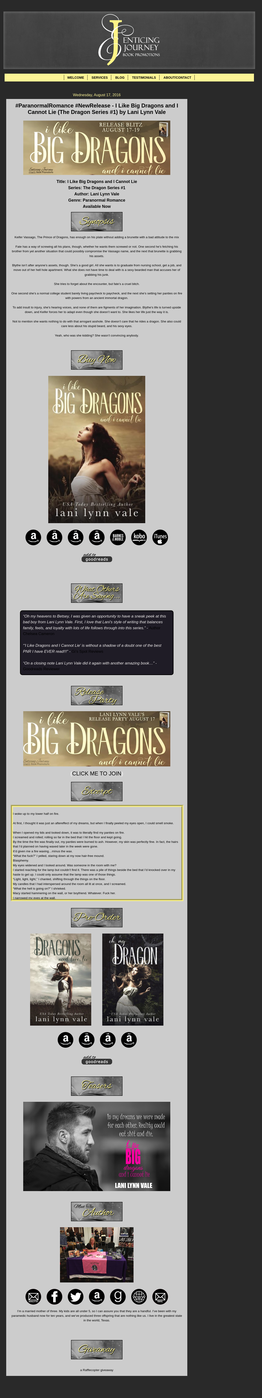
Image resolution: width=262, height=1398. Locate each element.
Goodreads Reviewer (41, 669)
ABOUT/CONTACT (177, 77)
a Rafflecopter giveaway (96, 1370)
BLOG (119, 77)
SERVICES (99, 77)
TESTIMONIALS (144, 77)
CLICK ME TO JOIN (96, 773)
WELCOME (75, 77)
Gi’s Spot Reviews (87, 651)
